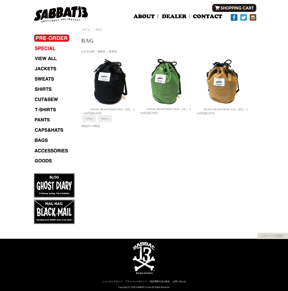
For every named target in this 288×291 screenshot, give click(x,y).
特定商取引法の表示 (160, 281)
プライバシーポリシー (136, 281)
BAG (99, 29)
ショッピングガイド (112, 281)
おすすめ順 (87, 51)
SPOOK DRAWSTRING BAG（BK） (108, 109)
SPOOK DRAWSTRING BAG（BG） (221, 109)
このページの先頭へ (273, 235)
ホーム (86, 29)
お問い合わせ (179, 281)
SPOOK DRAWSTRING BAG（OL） (164, 109)
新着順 (113, 51)
